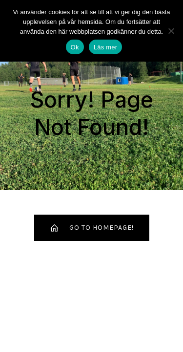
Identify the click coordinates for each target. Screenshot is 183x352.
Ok (75, 47)
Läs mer (106, 47)
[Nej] (171, 31)
